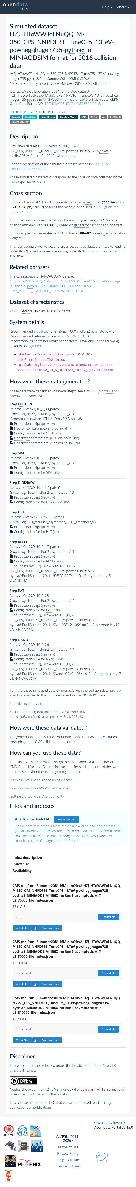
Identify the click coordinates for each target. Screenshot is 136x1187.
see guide (32, 346)
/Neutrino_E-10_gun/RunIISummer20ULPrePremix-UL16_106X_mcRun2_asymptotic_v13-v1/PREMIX (48, 714)
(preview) (48, 423)
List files (21, 927)
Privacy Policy (68, 1153)
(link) (68, 428)
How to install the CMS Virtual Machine (39, 788)
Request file (108, 917)
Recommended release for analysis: (37, 336)
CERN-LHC (115, 117)
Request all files (66, 819)
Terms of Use (68, 1147)
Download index (45, 928)
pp (103, 117)
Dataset (15, 117)
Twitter (63, 1166)
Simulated (30, 117)
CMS (83, 117)
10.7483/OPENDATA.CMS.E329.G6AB (73, 103)
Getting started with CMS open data (37, 796)
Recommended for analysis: (38, 331)
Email (76, 1166)
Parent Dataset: (20, 121)
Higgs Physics (48, 117)
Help (60, 1159)
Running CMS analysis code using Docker (41, 780)
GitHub (73, 1159)
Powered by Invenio (109, 1122)
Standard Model (68, 117)
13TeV (94, 117)
